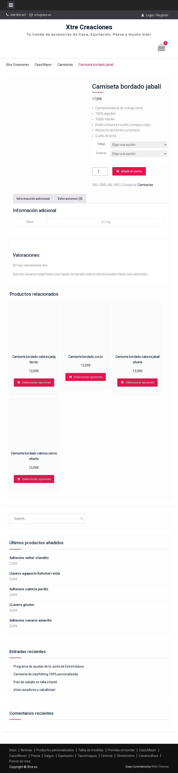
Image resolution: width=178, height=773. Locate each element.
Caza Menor (18, 755)
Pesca (35, 755)
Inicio (13, 750)
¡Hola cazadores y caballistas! (34, 690)
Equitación (65, 755)
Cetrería (107, 755)
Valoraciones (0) (70, 198)
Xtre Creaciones (89, 27)
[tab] (33, 198)
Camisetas (65, 64)
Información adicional (33, 198)
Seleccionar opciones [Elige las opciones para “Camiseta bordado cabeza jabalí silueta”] (140, 382)
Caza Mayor (43, 64)
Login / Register (157, 15)
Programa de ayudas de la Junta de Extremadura (49, 666)
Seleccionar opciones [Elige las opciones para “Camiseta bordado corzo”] (88, 377)
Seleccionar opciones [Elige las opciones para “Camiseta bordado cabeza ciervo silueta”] (36, 479)
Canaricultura (148, 755)
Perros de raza (19, 761)
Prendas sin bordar (121, 750)
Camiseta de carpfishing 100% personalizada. (46, 674)
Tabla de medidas (90, 750)
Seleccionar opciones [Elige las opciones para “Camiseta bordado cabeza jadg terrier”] (36, 382)
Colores (101, 153)
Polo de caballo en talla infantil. (36, 682)
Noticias (26, 750)
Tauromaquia (87, 755)
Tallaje (101, 144)
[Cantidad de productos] (100, 171)
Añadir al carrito (131, 171)
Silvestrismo (126, 755)
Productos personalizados (55, 750)
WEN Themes (160, 766)
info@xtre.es (42, 15)
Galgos (49, 755)
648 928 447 (18, 15)
